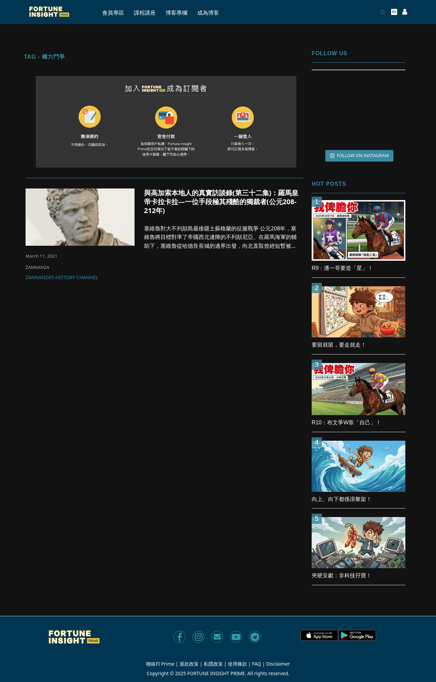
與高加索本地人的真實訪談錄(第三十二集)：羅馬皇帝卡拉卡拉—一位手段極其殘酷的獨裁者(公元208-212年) (221, 201)
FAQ (256, 664)
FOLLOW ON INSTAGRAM (359, 155)
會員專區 (113, 13)
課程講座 (145, 13)
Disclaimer (278, 664)
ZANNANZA (37, 267)
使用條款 (237, 664)
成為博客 (208, 13)
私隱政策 (213, 664)
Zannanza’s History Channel (62, 278)
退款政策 (189, 664)
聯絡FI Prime (160, 664)
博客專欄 (176, 13)
